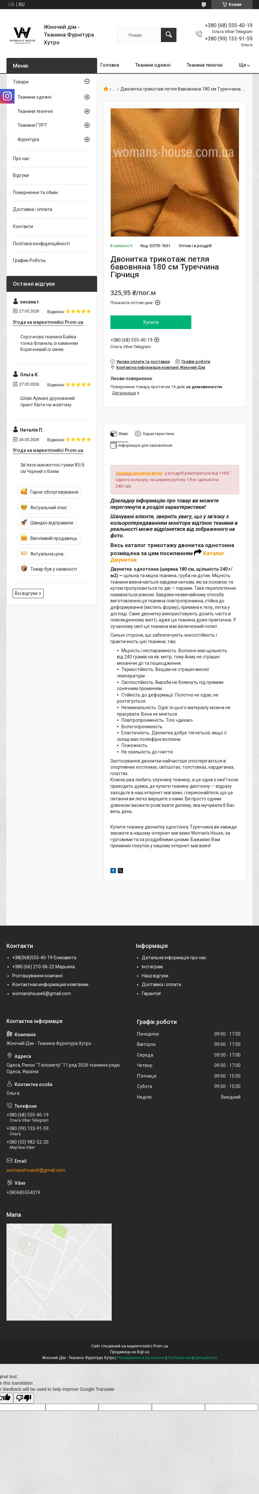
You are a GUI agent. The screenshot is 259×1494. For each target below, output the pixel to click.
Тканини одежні (153, 65)
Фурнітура (28, 139)
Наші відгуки (155, 975)
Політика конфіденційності (41, 243)
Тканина (124, 473)
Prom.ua (160, 1346)
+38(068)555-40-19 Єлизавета (44, 957)
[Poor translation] (23, 1398)
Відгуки (21, 175)
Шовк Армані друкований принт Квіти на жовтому (47, 401)
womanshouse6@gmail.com (41, 993)
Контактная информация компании (50, 984)
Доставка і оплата (32, 209)
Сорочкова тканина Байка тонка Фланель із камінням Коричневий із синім (49, 343)
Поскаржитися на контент (141, 1358)
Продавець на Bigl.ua (129, 1352)
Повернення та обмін (35, 192)
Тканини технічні (205, 65)
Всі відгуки (26, 593)
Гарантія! (151, 993)
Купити (151, 322)
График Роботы (29, 260)
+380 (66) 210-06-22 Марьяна (43, 966)
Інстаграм (152, 966)
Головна (109, 65)
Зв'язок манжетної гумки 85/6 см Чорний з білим (52, 468)
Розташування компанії (37, 975)
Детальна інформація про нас (174, 957)
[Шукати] (168, 35)
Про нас (21, 158)
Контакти (23, 226)
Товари (20, 81)
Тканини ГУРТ (32, 125)
